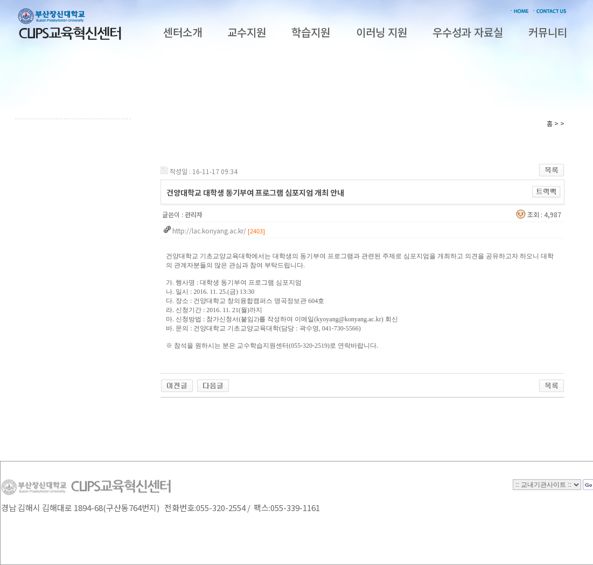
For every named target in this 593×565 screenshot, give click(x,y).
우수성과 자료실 (467, 32)
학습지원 (310, 32)
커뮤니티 (547, 32)
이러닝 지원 (381, 32)
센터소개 (182, 32)
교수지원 (246, 32)
